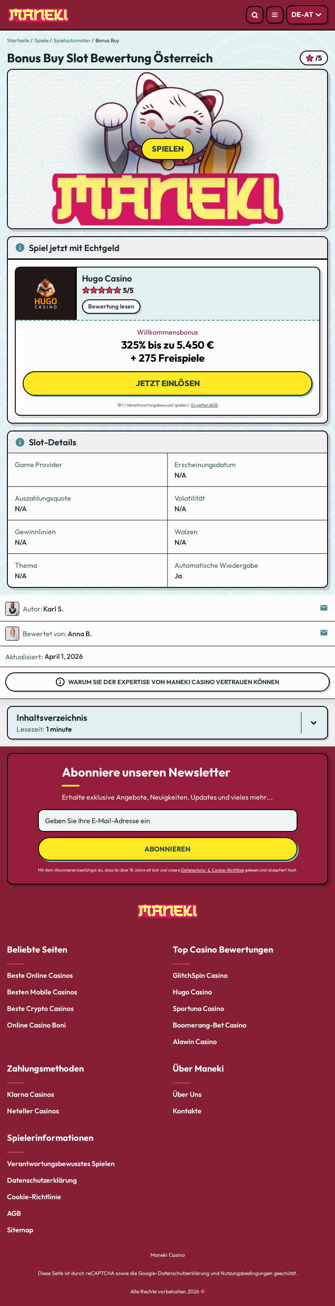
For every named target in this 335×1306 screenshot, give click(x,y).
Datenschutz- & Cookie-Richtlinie (212, 870)
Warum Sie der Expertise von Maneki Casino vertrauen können (173, 682)
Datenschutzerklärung (42, 1180)
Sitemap (20, 1229)
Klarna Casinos (30, 1094)
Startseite (18, 40)
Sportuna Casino (198, 1008)
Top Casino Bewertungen (223, 949)
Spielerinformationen (50, 1137)
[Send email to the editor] (324, 609)
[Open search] (254, 15)
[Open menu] (275, 15)
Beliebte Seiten (37, 949)
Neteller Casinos (33, 1110)
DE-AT (302, 14)
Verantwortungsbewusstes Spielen (61, 1163)
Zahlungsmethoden (45, 1068)
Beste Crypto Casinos (40, 1008)
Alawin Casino (195, 1041)
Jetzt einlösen (168, 383)
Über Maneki (198, 1068)
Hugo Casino (107, 278)
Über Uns (187, 1094)
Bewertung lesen (111, 306)
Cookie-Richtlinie (34, 1196)
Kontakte (187, 1110)
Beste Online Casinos (40, 975)
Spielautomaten (72, 40)
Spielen (168, 149)
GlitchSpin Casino (200, 975)
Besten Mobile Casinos (42, 991)
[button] (167, 723)
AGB (14, 1213)
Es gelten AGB (204, 405)
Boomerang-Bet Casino (209, 1025)
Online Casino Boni (36, 1025)
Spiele (41, 40)
